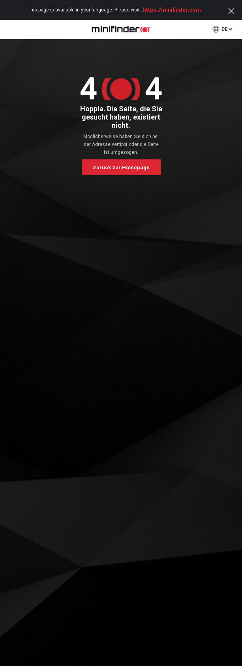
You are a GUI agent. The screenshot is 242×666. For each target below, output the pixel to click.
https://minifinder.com (172, 10)
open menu (10, 29)
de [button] (224, 29)
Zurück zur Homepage (121, 167)
